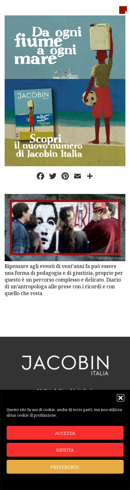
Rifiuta (65, 450)
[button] (120, 398)
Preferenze (65, 467)
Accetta (65, 433)
